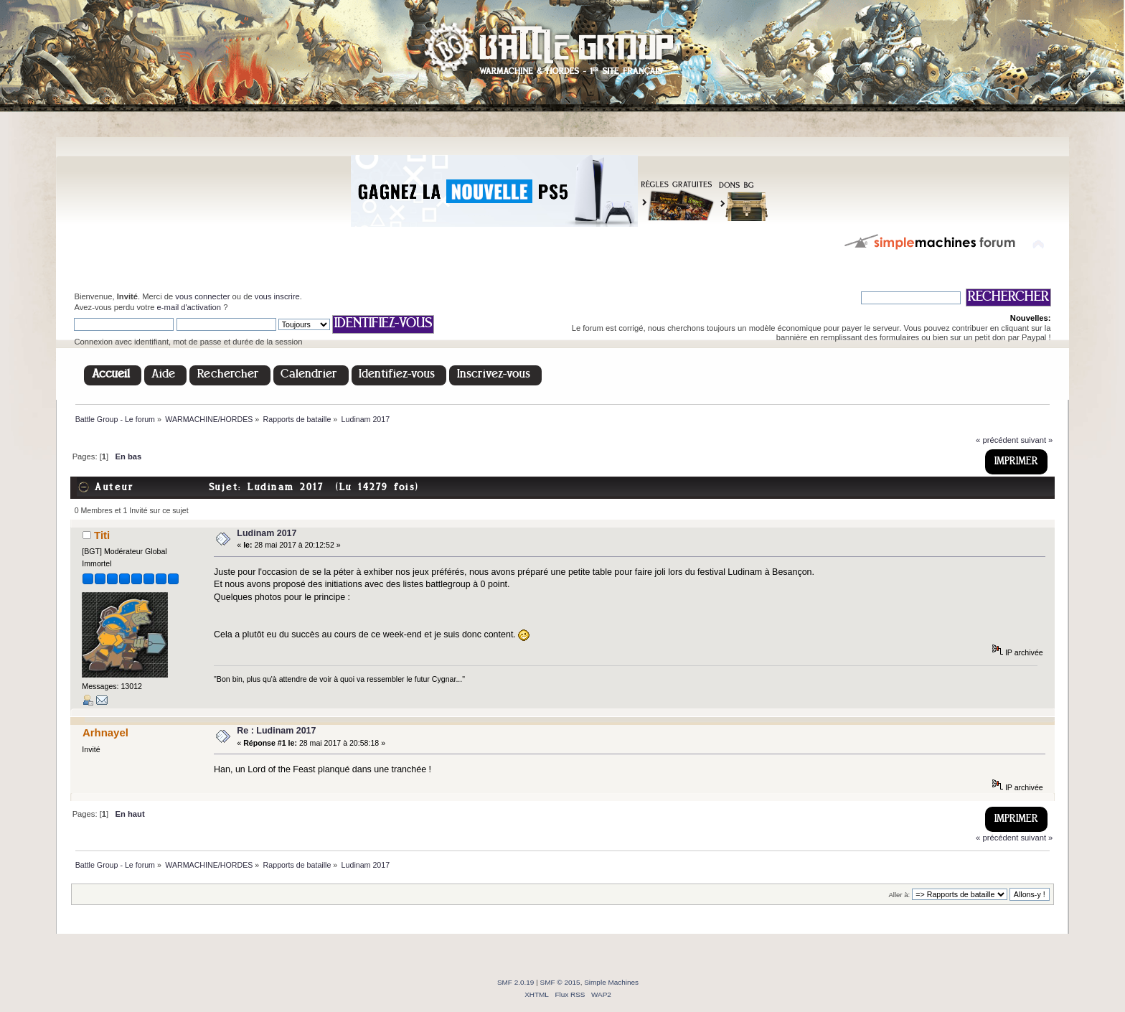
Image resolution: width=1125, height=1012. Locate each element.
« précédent (997, 440)
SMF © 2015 (560, 982)
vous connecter (202, 296)
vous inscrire (277, 296)
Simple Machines (611, 982)
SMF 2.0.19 (516, 982)
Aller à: (899, 895)
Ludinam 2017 (266, 533)
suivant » (1036, 440)
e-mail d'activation (189, 307)
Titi (102, 535)
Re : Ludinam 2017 (276, 731)
